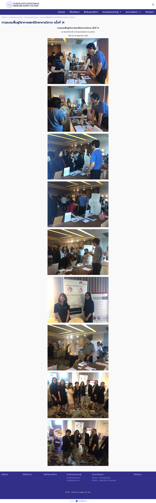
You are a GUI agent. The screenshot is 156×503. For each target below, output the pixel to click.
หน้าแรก (4, 17)
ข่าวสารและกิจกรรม (31, 17)
